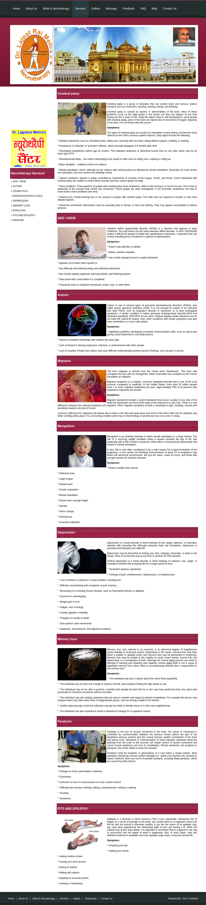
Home (16, 8)
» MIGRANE (17, 220)
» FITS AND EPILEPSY (23, 215)
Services (80, 8)
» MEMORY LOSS (20, 205)
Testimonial (90, 898)
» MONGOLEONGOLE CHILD (27, 196)
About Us (31, 8)
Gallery (95, 8)
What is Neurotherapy (56, 8)
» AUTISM (16, 186)
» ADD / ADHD (18, 181)
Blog (154, 8)
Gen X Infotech (190, 898)
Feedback (129, 8)
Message (111, 8)
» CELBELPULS (19, 191)
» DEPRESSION (19, 200)
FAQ (143, 8)
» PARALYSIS (18, 210)
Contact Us (169, 8)
